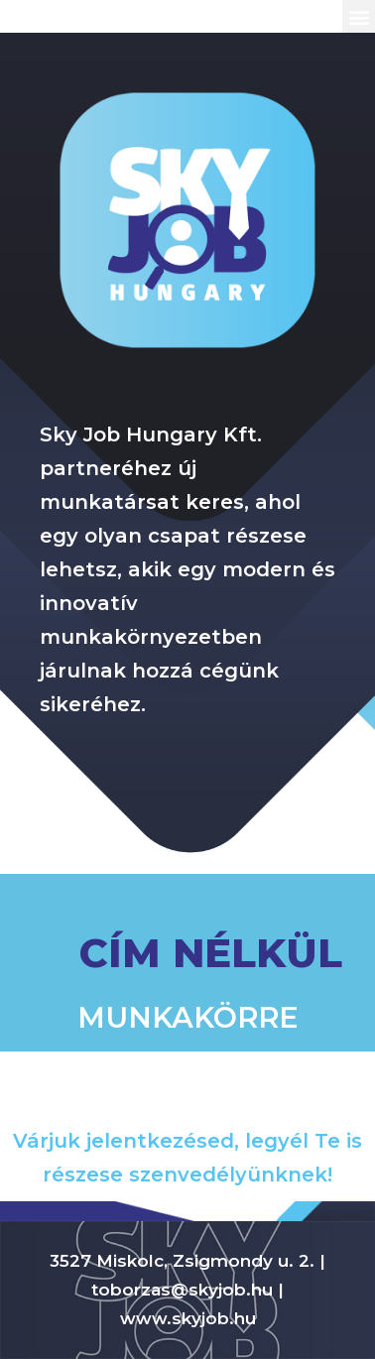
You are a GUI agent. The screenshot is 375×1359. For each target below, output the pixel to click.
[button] (358, 16)
